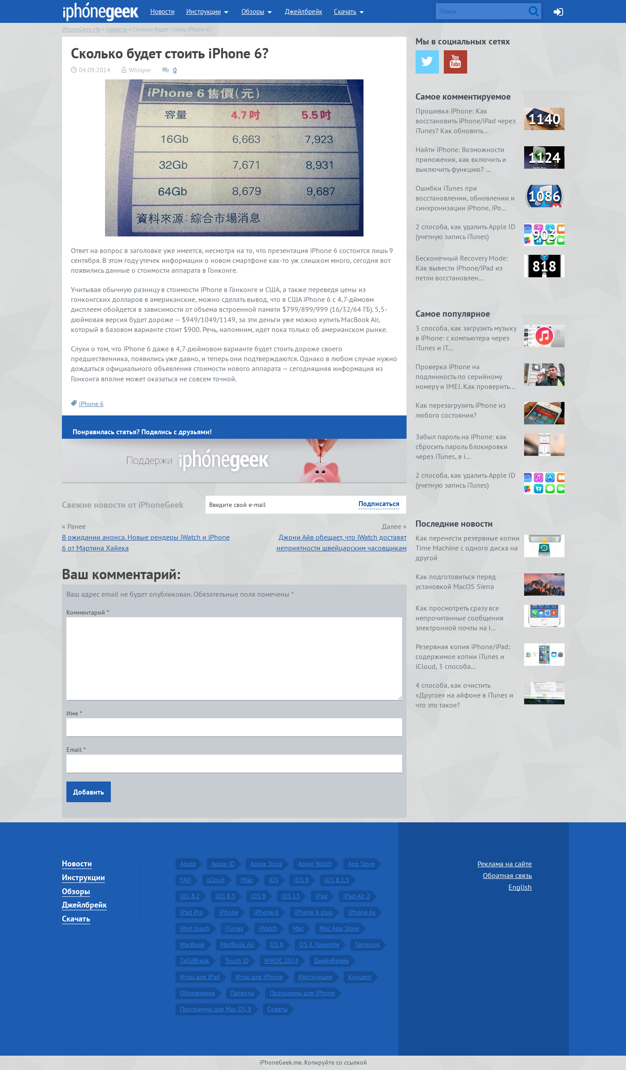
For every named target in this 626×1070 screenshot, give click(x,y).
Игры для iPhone (259, 977)
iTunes (234, 928)
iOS (273, 880)
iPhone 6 (91, 404)
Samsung (367, 944)
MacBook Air (237, 944)
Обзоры (252, 11)
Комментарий (87, 612)
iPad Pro (191, 912)
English (520, 886)
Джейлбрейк (303, 11)
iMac (247, 880)
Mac (298, 928)
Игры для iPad (200, 977)
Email (76, 750)
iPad (321, 896)
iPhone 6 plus (313, 912)
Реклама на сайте (504, 863)
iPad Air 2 (356, 896)
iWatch (268, 928)
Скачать (345, 11)
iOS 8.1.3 (336, 880)
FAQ (185, 880)
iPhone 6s (362, 912)
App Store (361, 864)
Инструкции (203, 11)
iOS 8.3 (225, 896)
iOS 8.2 (190, 896)
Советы (277, 1009)
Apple (188, 864)
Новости (162, 11)
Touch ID (237, 960)
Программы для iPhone (302, 993)
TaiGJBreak (194, 960)
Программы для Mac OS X (216, 1009)
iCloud (216, 880)
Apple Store (266, 864)
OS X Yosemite (319, 944)
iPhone (228, 912)
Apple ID (223, 864)
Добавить (88, 791)
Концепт (360, 977)
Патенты (242, 993)
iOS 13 (290, 896)
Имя (74, 713)
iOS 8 (301, 880)
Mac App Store (339, 928)
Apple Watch (315, 864)
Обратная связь (507, 875)
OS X (277, 944)
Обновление (197, 993)
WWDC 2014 (281, 960)
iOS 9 (258, 896)
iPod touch (195, 928)
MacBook (192, 944)
